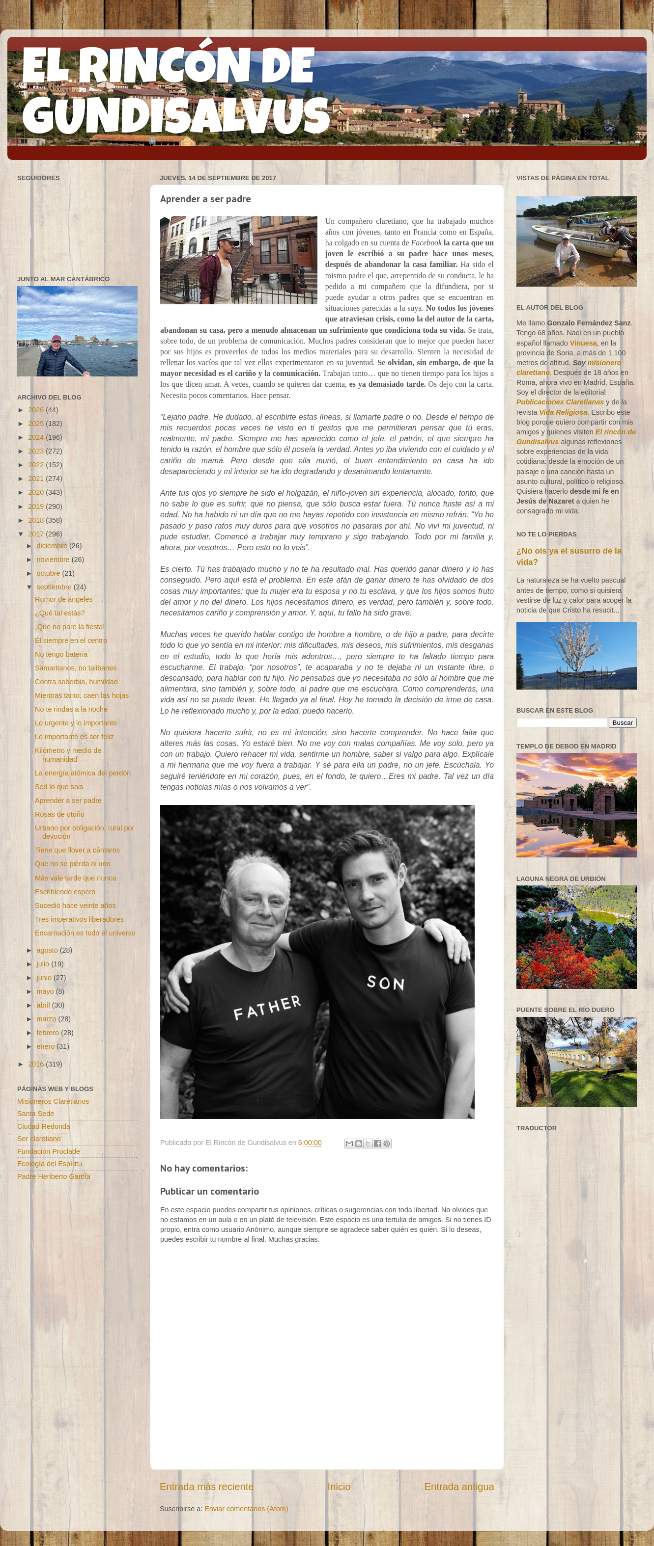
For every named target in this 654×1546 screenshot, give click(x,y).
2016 (37, 1064)
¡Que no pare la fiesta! (70, 627)
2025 (37, 423)
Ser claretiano (39, 1139)
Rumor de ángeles (64, 599)
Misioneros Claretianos (53, 1101)
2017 (37, 534)
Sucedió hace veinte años (75, 905)
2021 (37, 478)
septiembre (55, 587)
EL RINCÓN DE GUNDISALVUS (176, 98)
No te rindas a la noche (71, 709)
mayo (46, 991)
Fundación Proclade (48, 1151)
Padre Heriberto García (53, 1176)
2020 (37, 492)
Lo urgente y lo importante (76, 723)
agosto (48, 950)
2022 (37, 465)
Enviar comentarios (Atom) (246, 1509)
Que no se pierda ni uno (73, 864)
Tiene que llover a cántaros (77, 850)
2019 (37, 506)
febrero (49, 1033)
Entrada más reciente (207, 1486)
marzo (47, 1019)
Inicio (339, 1486)
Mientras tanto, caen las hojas (82, 695)
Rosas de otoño (60, 814)
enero (47, 1046)
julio (44, 964)
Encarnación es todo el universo (85, 933)
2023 (37, 451)
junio (45, 978)
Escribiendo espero (65, 892)
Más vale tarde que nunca (75, 878)
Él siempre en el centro (71, 640)
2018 (37, 520)
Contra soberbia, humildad (76, 682)
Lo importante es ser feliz (74, 737)
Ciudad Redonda (43, 1126)
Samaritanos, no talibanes (75, 668)
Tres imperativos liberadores (79, 919)
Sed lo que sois (59, 787)
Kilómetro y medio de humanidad (68, 754)
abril (44, 1005)
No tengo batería (61, 654)
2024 (37, 437)
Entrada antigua (459, 1486)
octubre (49, 573)
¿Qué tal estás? (60, 613)
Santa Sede (35, 1114)
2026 (37, 410)
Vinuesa (583, 343)
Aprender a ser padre (68, 800)
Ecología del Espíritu (49, 1164)
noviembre (54, 559)
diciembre (53, 546)
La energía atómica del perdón (83, 773)
